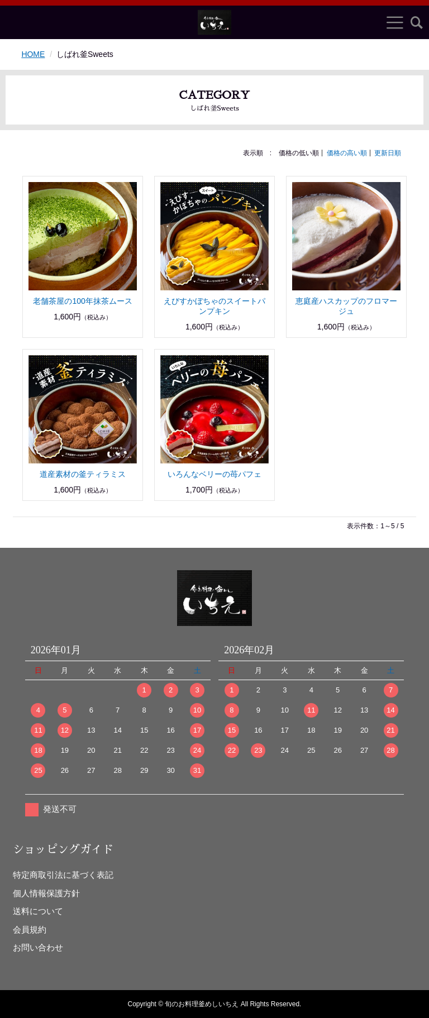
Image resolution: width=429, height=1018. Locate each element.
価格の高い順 (347, 153)
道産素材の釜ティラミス (83, 474)
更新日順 (387, 153)
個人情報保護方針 (46, 893)
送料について (38, 911)
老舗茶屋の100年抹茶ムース (82, 301)
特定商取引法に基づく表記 (63, 875)
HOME (33, 54)
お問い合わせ (38, 947)
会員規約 (29, 929)
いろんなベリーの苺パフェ (214, 474)
